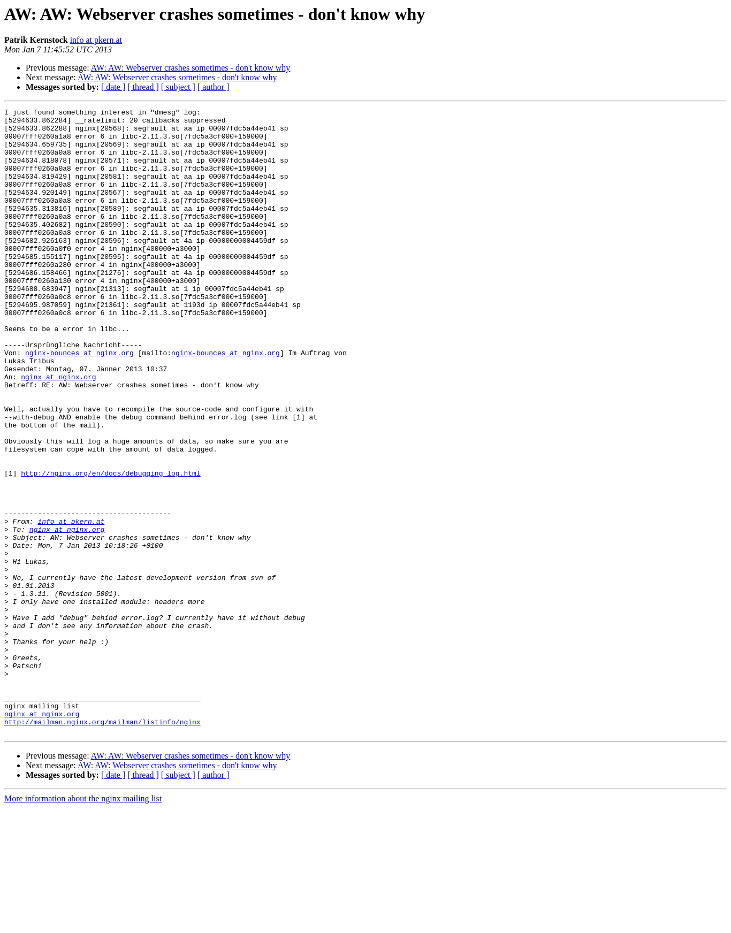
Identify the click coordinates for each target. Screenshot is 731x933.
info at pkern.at (96, 39)
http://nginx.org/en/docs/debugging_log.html (110, 547)
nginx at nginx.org (58, 431)
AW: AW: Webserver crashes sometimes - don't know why (191, 67)
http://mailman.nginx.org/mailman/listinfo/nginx (102, 845)
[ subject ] (178, 86)
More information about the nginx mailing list (83, 923)
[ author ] (213, 86)
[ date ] (113, 86)
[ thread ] (143, 86)
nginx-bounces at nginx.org (79, 402)
